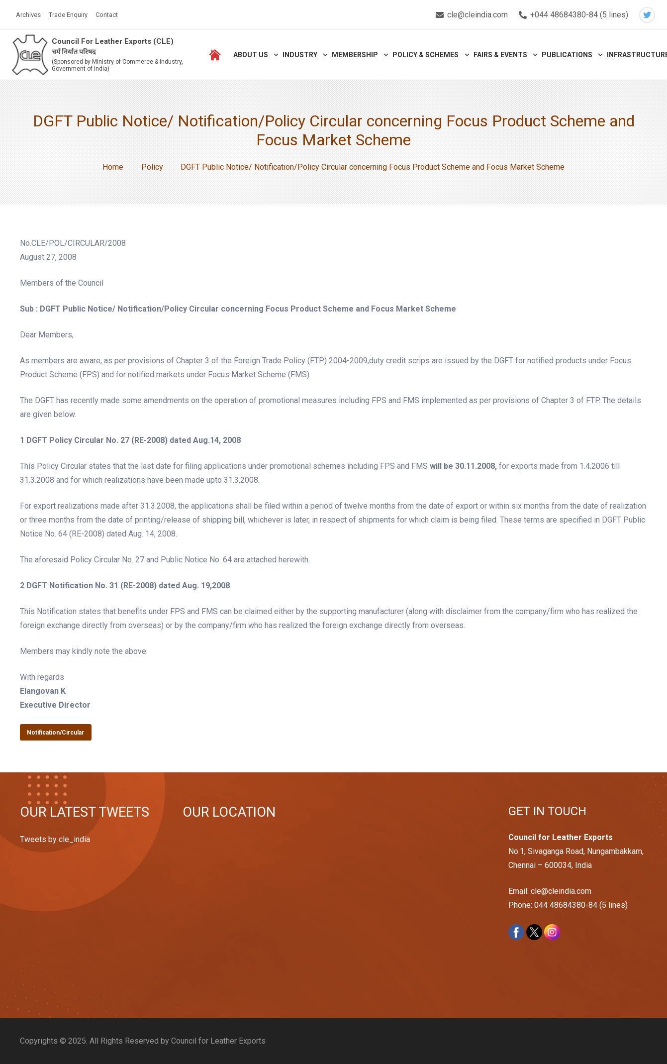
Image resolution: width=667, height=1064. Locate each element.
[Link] (30, 55)
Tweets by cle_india (55, 839)
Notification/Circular (55, 732)
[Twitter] (647, 15)
